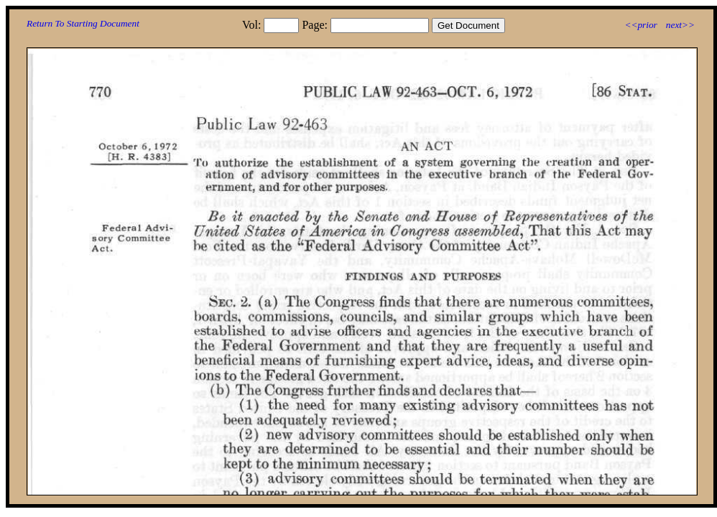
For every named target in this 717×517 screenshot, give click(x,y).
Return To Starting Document (83, 23)
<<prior (640, 24)
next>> (680, 24)
